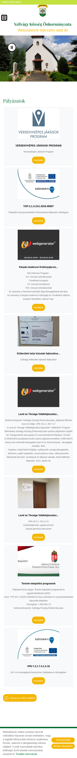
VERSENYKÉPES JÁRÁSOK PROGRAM (38, 145)
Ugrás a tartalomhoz (11, 2)
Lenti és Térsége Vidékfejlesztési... (38, 414)
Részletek (38, 160)
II (12, 47)
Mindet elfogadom (63, 746)
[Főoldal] (42, 11)
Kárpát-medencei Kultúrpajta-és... (38, 267)
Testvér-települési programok (38, 583)
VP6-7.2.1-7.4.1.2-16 (38, 666)
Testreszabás (63, 740)
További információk (26, 754)
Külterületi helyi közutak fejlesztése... (38, 353)
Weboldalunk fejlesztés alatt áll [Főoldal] (42, 26)
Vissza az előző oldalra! (22, 698)
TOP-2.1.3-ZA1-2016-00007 (38, 206)
